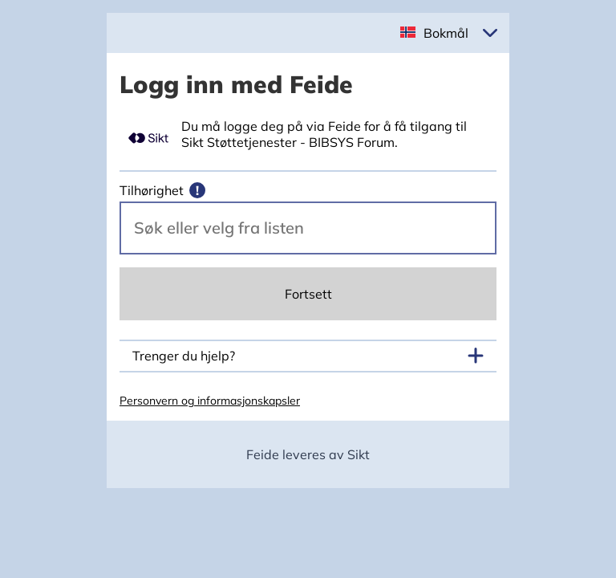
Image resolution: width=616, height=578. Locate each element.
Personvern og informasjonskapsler (210, 400)
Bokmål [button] (446, 33)
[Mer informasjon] (197, 190)
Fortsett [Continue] (308, 294)
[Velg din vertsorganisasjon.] (308, 227)
